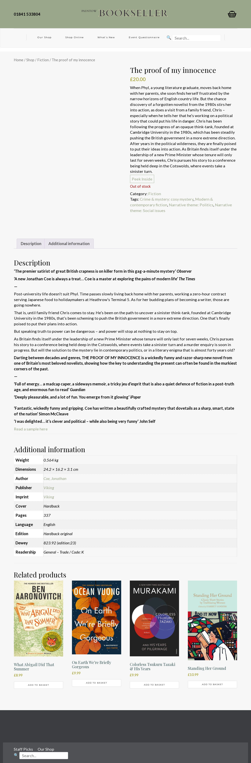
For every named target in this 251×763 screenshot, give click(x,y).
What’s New (106, 37)
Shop (30, 60)
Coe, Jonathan (55, 478)
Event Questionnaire (144, 37)
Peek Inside (142, 179)
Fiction (43, 60)
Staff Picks (23, 749)
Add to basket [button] (38, 685)
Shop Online (74, 37)
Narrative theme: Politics (191, 204)
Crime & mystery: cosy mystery (167, 199)
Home (18, 60)
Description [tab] (31, 243)
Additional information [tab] (69, 243)
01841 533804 (28, 14)
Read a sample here (31, 429)
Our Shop (44, 37)
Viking (49, 487)
